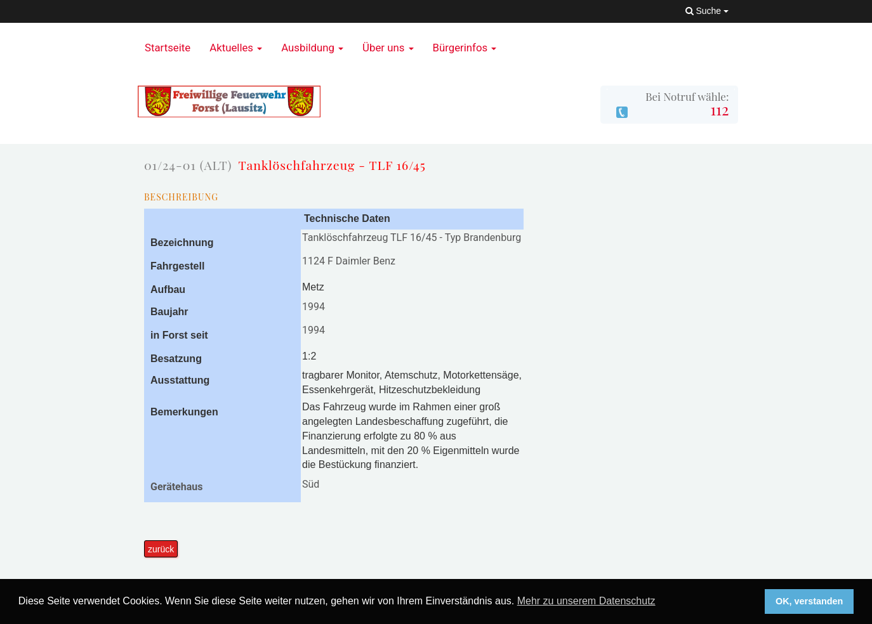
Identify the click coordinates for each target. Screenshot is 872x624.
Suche (707, 11)
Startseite (167, 47)
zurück (161, 549)
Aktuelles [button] (235, 47)
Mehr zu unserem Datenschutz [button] (586, 600)
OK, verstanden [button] (809, 601)
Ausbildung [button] (312, 47)
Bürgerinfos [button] (465, 47)
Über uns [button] (387, 47)
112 (719, 109)
